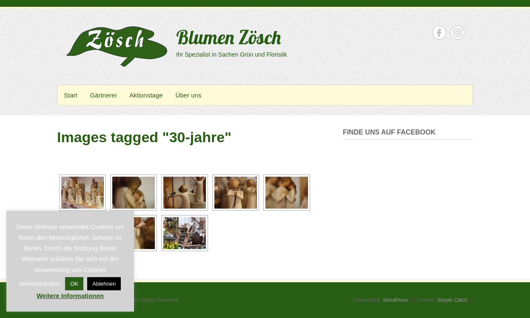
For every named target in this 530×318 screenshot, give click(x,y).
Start (70, 95)
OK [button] (74, 284)
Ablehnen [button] (104, 284)
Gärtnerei (103, 95)
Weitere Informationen (70, 295)
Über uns (189, 95)
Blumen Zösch (228, 37)
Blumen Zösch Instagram (457, 33)
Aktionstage (145, 95)
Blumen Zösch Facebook (439, 33)
